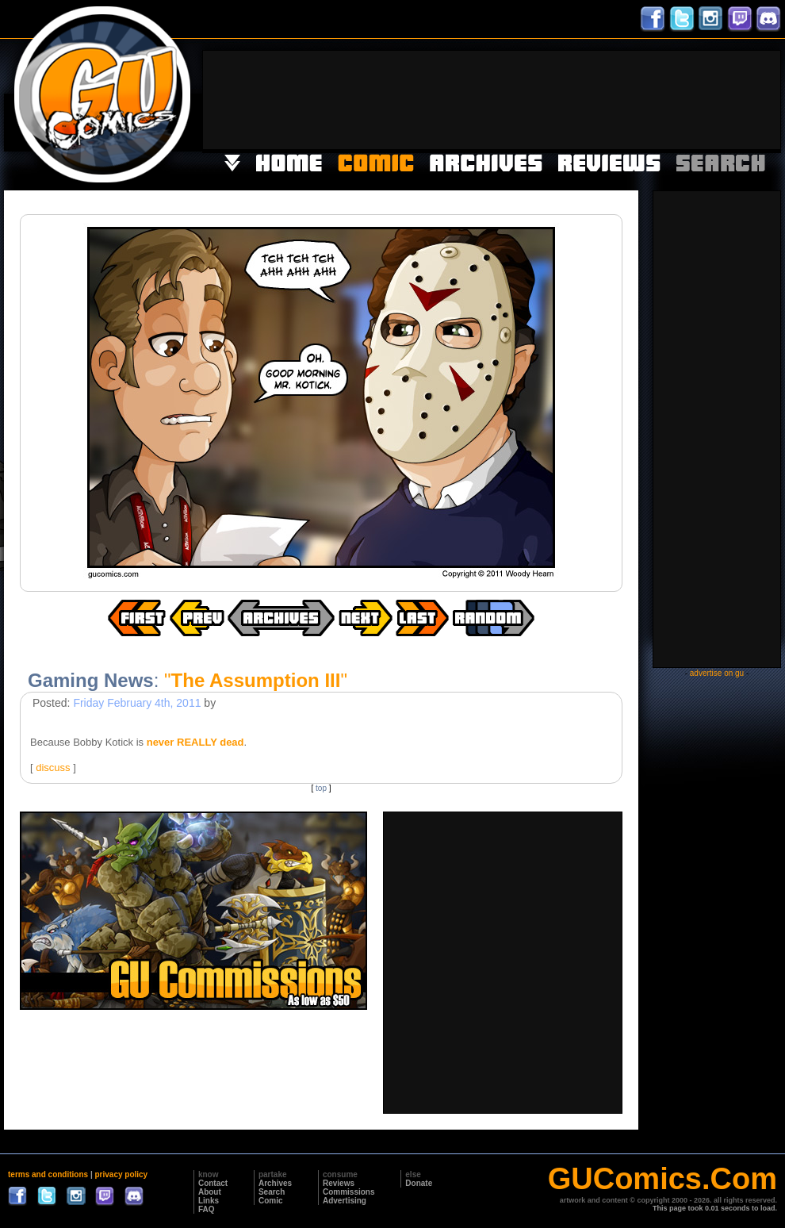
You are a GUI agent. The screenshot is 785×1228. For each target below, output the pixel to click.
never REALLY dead (195, 742)
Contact (213, 1183)
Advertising (344, 1200)
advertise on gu (717, 673)
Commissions (349, 1192)
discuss (53, 767)
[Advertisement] (731, 98)
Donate (418, 1183)
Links (208, 1200)
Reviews (338, 1183)
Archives (275, 1183)
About (209, 1192)
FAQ (206, 1209)
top (321, 788)
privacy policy (120, 1174)
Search (271, 1192)
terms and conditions (48, 1174)
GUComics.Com (662, 1178)
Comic (270, 1200)
